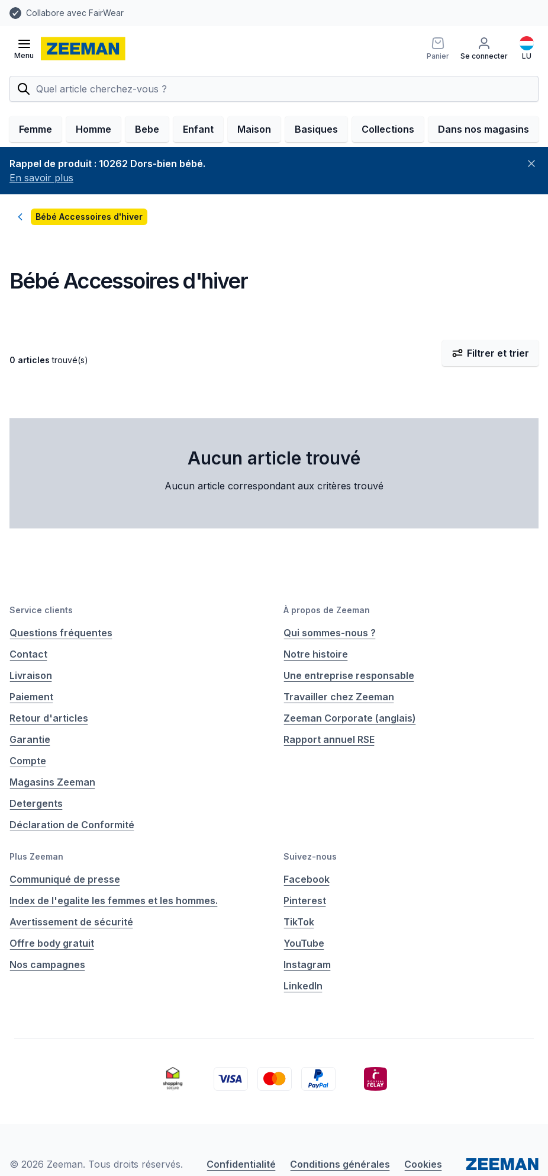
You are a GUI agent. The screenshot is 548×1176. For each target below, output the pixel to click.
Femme (35, 129)
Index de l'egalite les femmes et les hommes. (113, 900)
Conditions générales (340, 1164)
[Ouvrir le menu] (23, 48)
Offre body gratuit (51, 943)
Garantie (29, 739)
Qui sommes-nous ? (329, 633)
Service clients (41, 610)
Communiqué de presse (64, 879)
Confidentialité (241, 1164)
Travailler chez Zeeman (338, 697)
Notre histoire (315, 654)
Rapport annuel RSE (329, 739)
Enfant (198, 129)
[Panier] (437, 49)
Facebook (306, 879)
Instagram (307, 964)
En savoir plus (41, 178)
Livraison (30, 675)
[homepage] (83, 48)
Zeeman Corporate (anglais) (349, 718)
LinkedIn (303, 986)
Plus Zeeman (36, 856)
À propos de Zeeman (326, 610)
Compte (27, 761)
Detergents (36, 803)
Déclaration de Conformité (71, 825)
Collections (388, 129)
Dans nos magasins (483, 129)
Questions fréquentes (60, 633)
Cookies (423, 1164)
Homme (93, 129)
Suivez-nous (310, 856)
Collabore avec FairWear (75, 13)
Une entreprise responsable (348, 675)
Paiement (31, 697)
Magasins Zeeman (52, 782)
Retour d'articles (48, 718)
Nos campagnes (47, 964)
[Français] (527, 49)
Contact (28, 654)
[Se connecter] (484, 49)
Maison (254, 129)
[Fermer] (531, 163)
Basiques (316, 129)
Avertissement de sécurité (71, 922)
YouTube (303, 943)
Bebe (147, 129)
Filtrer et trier (490, 353)
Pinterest (304, 900)
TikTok (298, 922)
